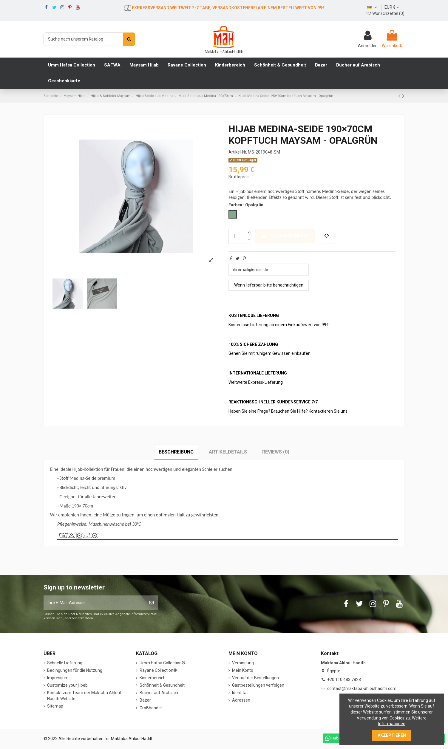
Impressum (58, 677)
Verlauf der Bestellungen (255, 677)
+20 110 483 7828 (344, 679)
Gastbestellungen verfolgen (258, 685)
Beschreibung (176, 452)
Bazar (145, 700)
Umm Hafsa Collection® (162, 662)
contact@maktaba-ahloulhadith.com (361, 688)
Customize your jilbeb (67, 685)
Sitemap (55, 706)
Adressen (241, 700)
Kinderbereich (153, 677)
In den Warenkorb (285, 235)
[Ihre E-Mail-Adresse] (94, 602)
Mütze (109, 515)
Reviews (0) (275, 452)
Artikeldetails (228, 452)
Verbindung (243, 662)
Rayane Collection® (158, 670)
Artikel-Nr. (237, 152)
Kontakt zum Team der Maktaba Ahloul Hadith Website (84, 695)
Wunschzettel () (385, 13)
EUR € (391, 7)
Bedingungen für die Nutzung (74, 670)
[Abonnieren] (151, 602)
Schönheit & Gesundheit (162, 685)
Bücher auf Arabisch (159, 692)
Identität (240, 692)
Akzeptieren (392, 735)
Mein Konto (242, 670)
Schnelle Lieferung (64, 662)
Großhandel (151, 707)
